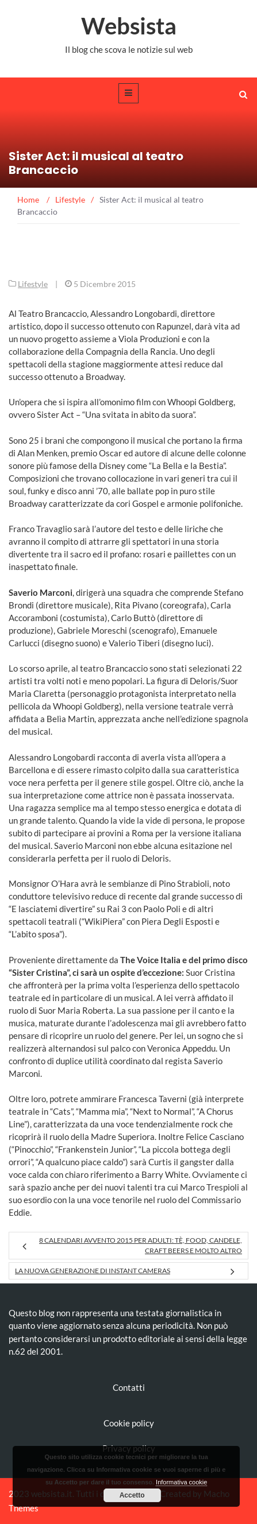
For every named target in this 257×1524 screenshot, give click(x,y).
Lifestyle (33, 284)
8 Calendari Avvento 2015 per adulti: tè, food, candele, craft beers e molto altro (140, 1245)
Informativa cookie (181, 1482)
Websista (129, 26)
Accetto (132, 1495)
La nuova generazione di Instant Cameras (92, 1270)
